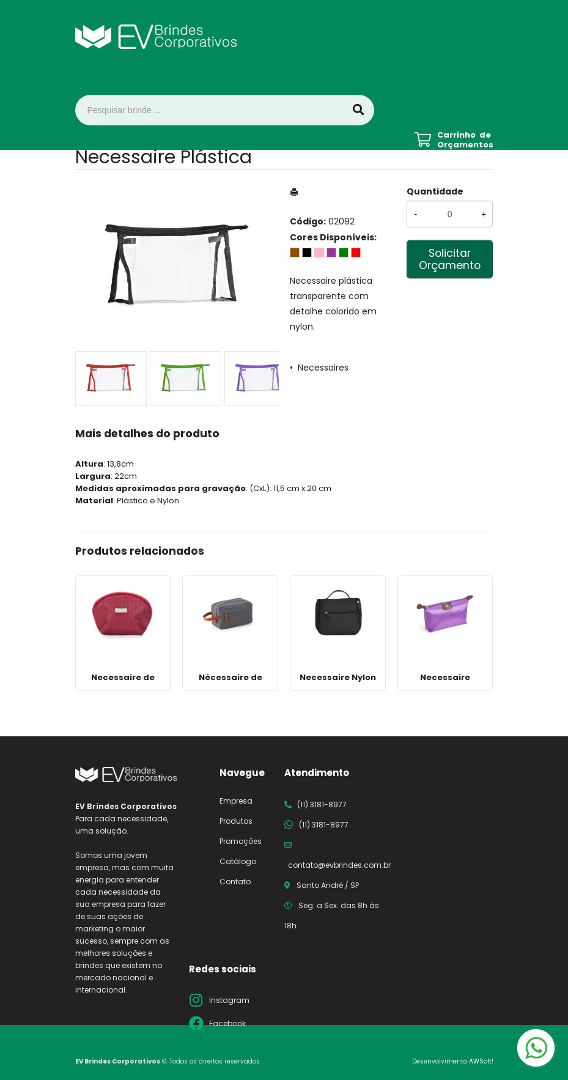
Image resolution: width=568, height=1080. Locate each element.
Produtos (236, 821)
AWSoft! (481, 1061)
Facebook (227, 1023)
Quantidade (435, 191)
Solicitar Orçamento (450, 259)
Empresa (236, 801)
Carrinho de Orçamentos (465, 140)
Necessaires (323, 367)
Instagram (229, 1000)
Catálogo (237, 861)
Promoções (240, 841)
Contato (235, 881)
